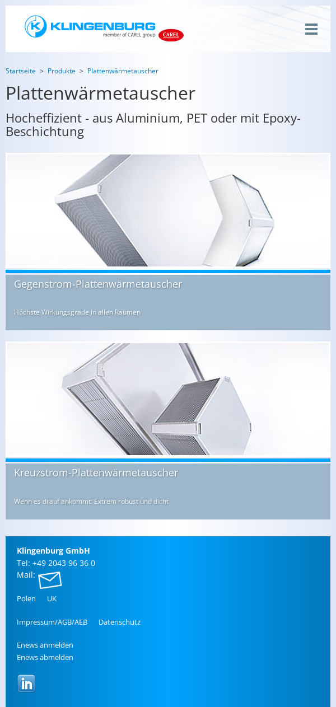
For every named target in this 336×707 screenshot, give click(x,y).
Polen (26, 598)
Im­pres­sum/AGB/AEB (52, 622)
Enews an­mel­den (45, 645)
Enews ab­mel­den (45, 657)
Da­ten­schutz (120, 622)
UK (52, 598)
